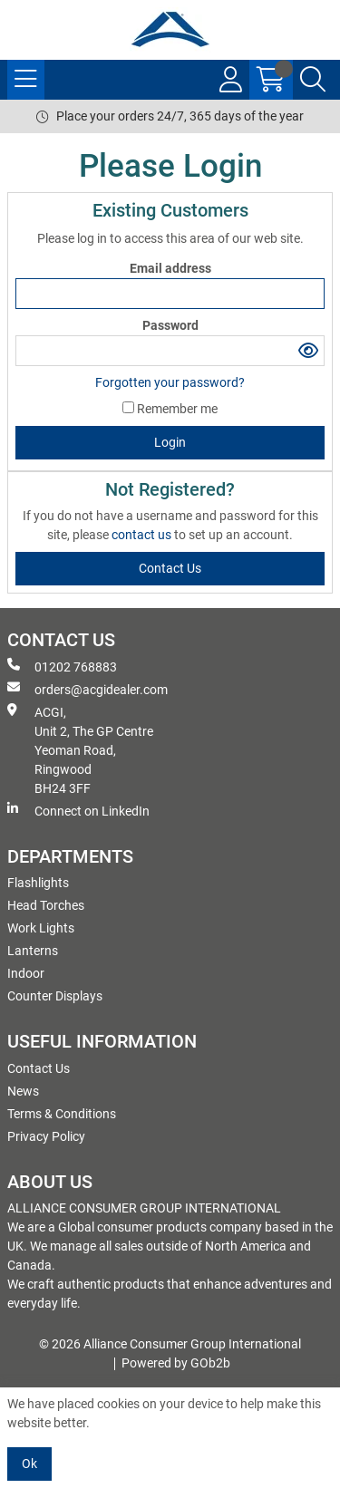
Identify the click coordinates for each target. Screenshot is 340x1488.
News (23, 1091)
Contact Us (38, 1068)
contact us (143, 534)
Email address (170, 268)
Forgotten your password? (170, 382)
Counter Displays (54, 996)
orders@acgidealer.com (87, 689)
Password (170, 325)
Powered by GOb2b (175, 1363)
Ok (29, 1463)
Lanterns (32, 950)
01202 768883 (62, 666)
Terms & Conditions (61, 1113)
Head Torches (45, 905)
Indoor (25, 973)
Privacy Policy (46, 1136)
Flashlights (38, 882)
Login (170, 442)
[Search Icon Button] (313, 80)
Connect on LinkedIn (78, 810)
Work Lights (40, 928)
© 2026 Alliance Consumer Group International (170, 1344)
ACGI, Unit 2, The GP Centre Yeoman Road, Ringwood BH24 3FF (80, 749)
